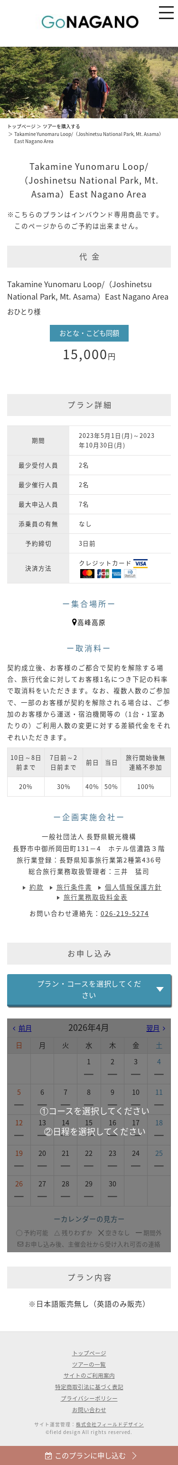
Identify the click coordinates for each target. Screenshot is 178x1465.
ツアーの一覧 (89, 1364)
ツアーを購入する (61, 126)
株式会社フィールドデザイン (110, 1424)
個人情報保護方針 (133, 887)
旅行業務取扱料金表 (96, 897)
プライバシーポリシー (89, 1398)
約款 (36, 887)
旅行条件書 (74, 887)
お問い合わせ (89, 1409)
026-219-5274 (125, 913)
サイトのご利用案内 (89, 1375)
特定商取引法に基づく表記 (89, 1386)
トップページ (21, 126)
